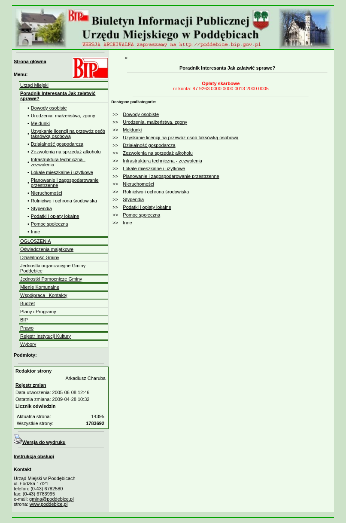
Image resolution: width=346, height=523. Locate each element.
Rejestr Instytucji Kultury (45, 336)
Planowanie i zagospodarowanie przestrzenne (171, 176)
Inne (35, 231)
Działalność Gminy (39, 257)
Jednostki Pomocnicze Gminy (51, 278)
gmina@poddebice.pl (51, 499)
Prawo (26, 327)
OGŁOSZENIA (35, 241)
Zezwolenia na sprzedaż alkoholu (66, 151)
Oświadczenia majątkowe (46, 249)
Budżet (27, 303)
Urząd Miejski (34, 85)
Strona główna (30, 61)
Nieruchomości (46, 193)
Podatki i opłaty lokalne (55, 216)
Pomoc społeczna (49, 223)
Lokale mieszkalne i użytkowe (62, 172)
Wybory (28, 344)
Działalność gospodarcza (57, 144)
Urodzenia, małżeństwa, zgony (63, 115)
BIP (24, 319)
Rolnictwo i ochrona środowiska (64, 200)
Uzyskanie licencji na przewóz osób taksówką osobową (68, 133)
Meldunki (40, 123)
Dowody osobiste (49, 107)
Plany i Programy (38, 311)
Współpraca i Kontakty (43, 295)
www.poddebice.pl (49, 504)
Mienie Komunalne (39, 287)
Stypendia (41, 208)
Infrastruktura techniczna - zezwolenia (162, 160)
